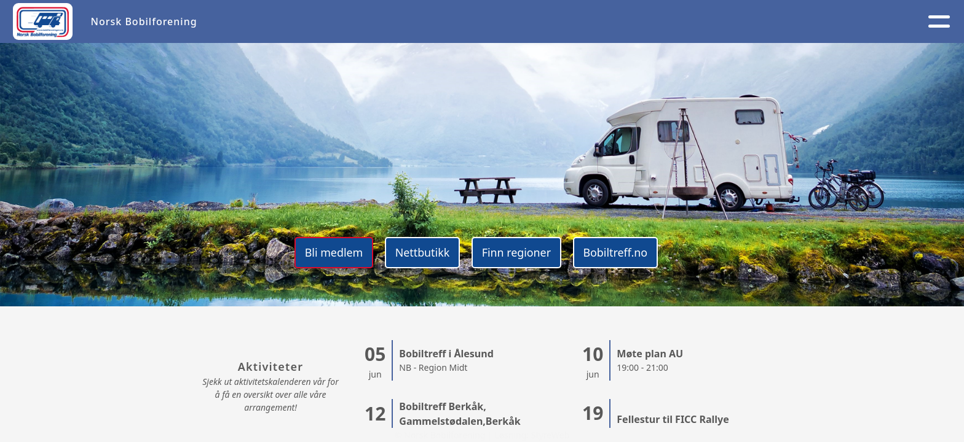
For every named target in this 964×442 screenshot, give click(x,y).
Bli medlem (331, 251)
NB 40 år (826, 22)
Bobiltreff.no (617, 251)
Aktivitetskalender (428, 22)
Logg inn (748, 22)
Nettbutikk (420, 251)
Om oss (524, 22)
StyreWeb (550, 435)
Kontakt (670, 22)
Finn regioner (516, 251)
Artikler (337, 22)
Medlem (595, 22)
